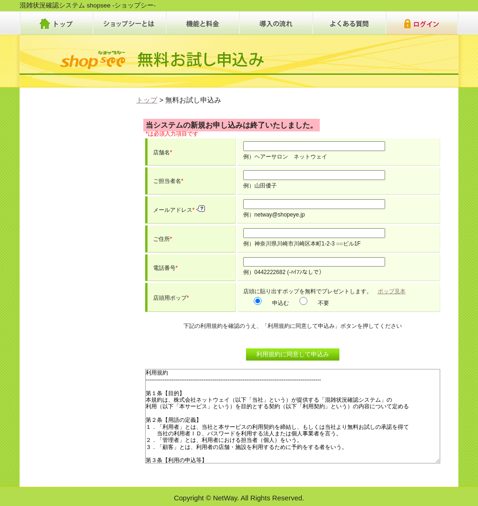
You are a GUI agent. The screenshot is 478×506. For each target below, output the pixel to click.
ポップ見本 (392, 291)
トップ (146, 100)
